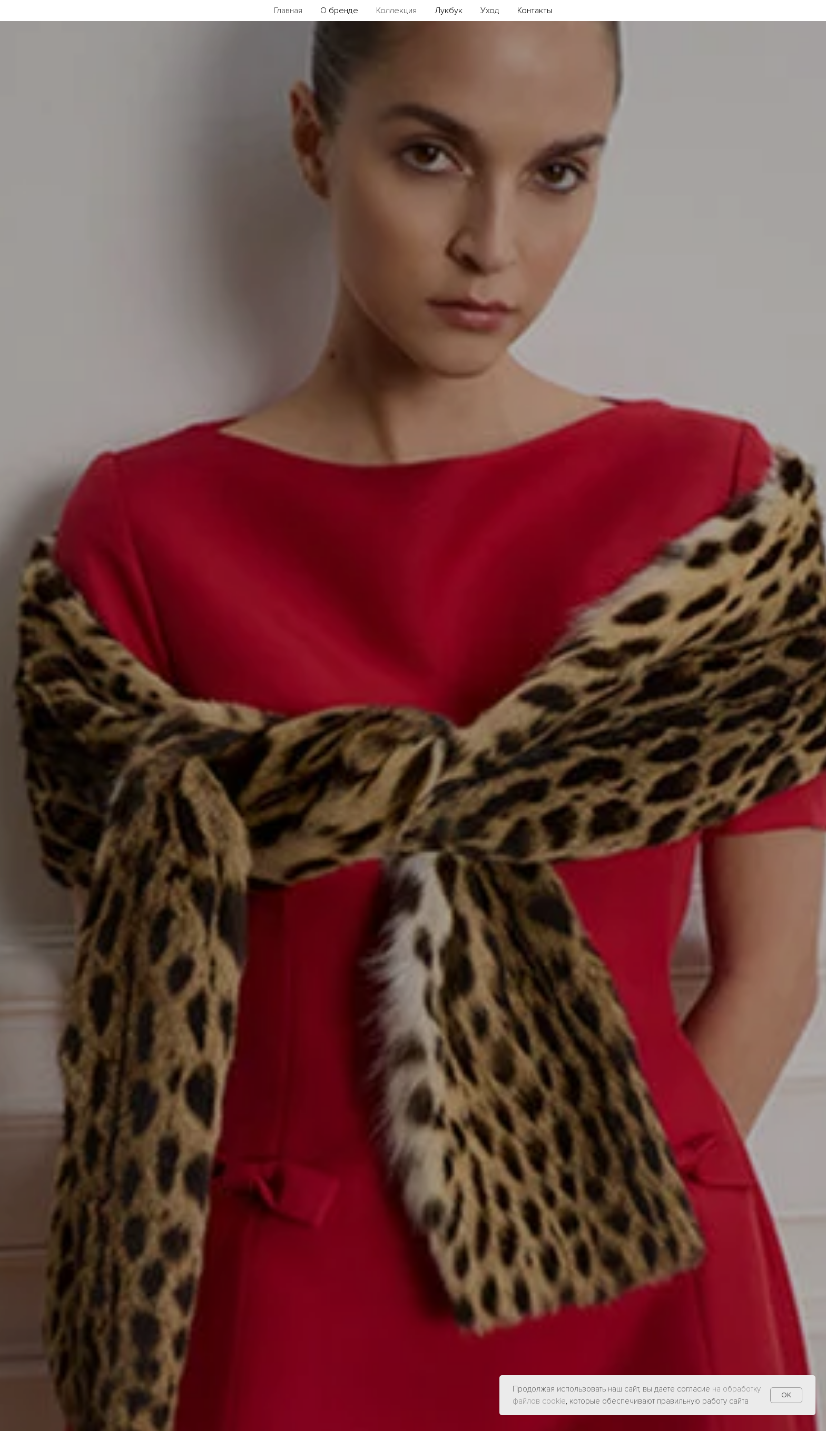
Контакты (534, 10)
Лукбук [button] (449, 10)
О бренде (339, 10)
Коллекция (396, 10)
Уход (489, 10)
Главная (288, 10)
